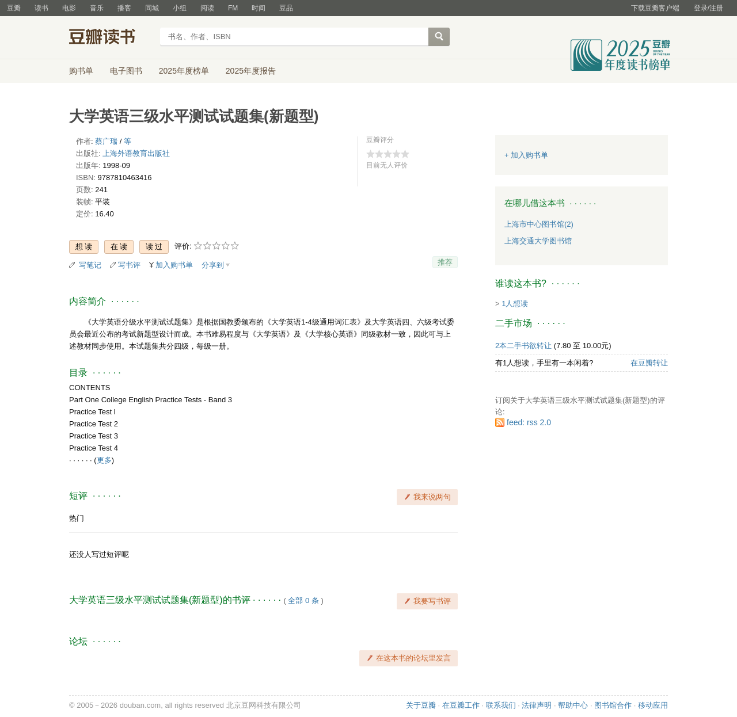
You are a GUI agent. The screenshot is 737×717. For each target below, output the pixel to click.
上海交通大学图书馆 (538, 241)
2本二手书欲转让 (523, 345)
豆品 (286, 8)
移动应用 (653, 705)
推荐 (445, 262)
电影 (69, 8)
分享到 (213, 265)
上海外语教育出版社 (136, 153)
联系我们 (501, 705)
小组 (180, 8)
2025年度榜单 (184, 70)
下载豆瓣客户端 (655, 8)
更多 (104, 460)
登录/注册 (708, 8)
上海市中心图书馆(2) (538, 224)
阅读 (207, 8)
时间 (258, 8)
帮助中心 (573, 705)
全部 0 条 (303, 600)
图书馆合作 (613, 705)
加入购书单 (174, 265)
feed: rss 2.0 (529, 422)
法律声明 (537, 705)
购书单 (81, 70)
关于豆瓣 (421, 705)
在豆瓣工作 (461, 705)
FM (233, 8)
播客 (124, 8)
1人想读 (515, 303)
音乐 (97, 8)
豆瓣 (14, 8)
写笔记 (90, 265)
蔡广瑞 (106, 141)
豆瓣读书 (111, 38)
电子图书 (126, 70)
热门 (76, 518)
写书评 (129, 265)
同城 (152, 8)
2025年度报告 (251, 70)
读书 (41, 8)
